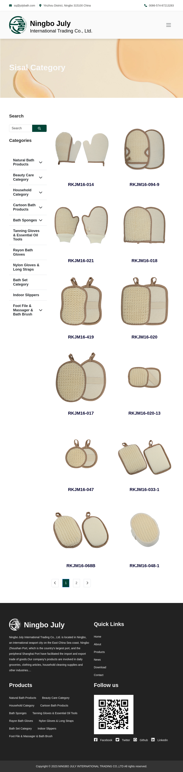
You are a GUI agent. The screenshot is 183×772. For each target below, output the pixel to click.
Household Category (22, 192)
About (97, 644)
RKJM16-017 (81, 413)
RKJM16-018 (144, 260)
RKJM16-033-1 (144, 489)
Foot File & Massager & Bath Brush (23, 310)
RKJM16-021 (81, 260)
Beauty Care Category (23, 177)
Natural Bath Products (23, 162)
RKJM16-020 (144, 337)
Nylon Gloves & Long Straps (26, 267)
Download (100, 667)
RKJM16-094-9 (144, 184)
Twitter (123, 740)
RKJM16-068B (80, 565)
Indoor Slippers (26, 295)
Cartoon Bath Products (24, 207)
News (97, 659)
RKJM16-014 (81, 184)
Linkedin (159, 740)
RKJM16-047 (81, 489)
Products (99, 652)
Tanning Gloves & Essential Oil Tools (26, 235)
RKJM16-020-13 (144, 413)
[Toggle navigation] (168, 25)
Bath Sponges (25, 220)
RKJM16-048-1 (144, 565)
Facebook (103, 740)
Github (140, 740)
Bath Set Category (20, 282)
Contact (98, 675)
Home (97, 636)
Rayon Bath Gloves (23, 252)
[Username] (20, 128)
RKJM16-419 (81, 337)
